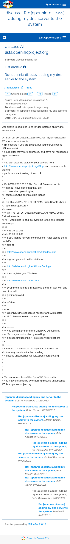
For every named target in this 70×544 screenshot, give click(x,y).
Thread (28, 87)
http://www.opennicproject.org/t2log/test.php (31, 252)
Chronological (11, 87)
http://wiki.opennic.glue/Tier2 (23, 280)
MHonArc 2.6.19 (37, 524)
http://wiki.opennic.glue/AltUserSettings (29, 266)
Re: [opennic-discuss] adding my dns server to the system (53, 508)
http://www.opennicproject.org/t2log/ (24, 166)
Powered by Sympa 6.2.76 (38, 538)
